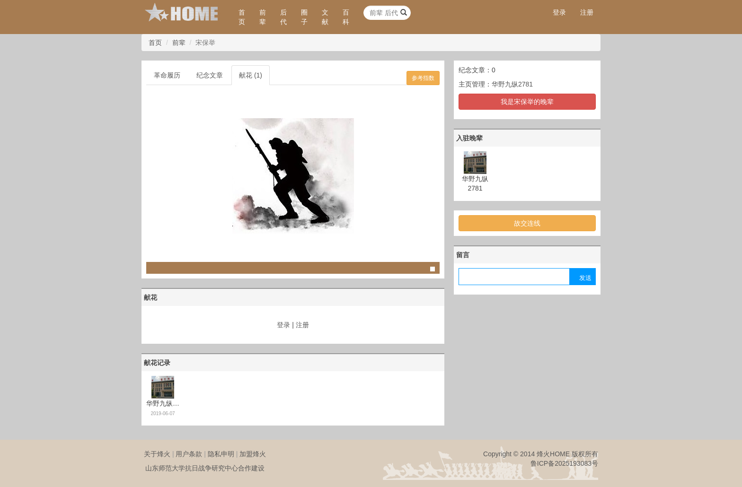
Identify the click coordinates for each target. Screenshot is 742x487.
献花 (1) (250, 75)
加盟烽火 (252, 454)
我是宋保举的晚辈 (527, 101)
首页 (241, 17)
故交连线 (527, 223)
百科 (346, 17)
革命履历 (167, 75)
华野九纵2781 (512, 84)
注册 (586, 12)
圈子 (304, 17)
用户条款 (189, 454)
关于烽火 (157, 454)
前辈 (262, 17)
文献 (325, 17)
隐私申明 (221, 454)
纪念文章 (209, 75)
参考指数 (423, 78)
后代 (283, 17)
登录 (559, 12)
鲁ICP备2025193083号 (564, 463)
